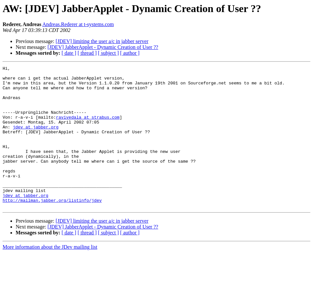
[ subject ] (108, 53)
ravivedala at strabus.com (88, 128)
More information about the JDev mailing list (50, 275)
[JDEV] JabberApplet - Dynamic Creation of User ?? (103, 47)
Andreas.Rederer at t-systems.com (78, 24)
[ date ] (69, 53)
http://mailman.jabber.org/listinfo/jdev (52, 227)
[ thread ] (87, 53)
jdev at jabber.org (35, 139)
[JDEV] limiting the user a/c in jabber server (102, 41)
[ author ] (130, 53)
